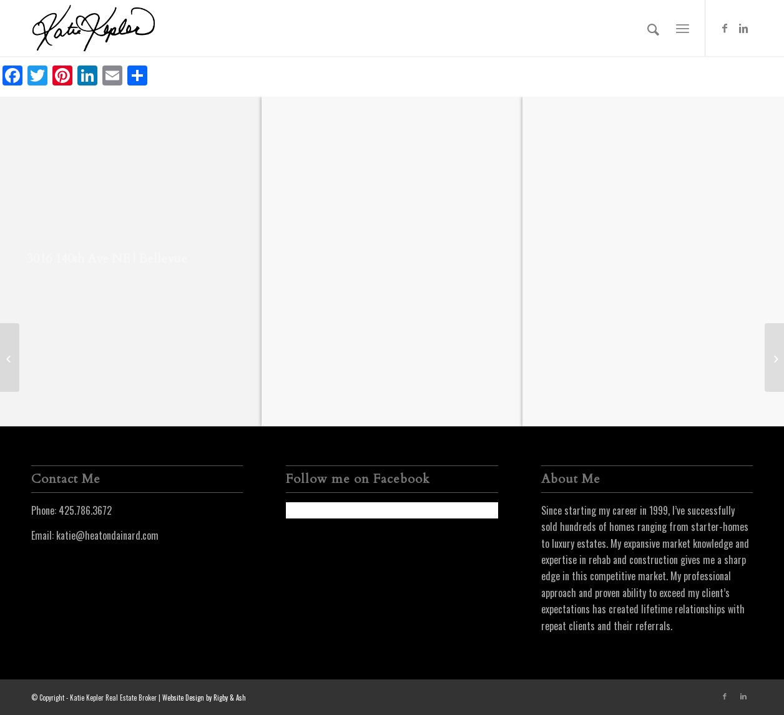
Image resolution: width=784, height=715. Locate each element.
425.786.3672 (85, 510)
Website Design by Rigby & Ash (204, 698)
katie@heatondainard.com (107, 535)
